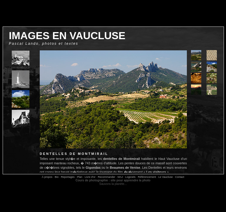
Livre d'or (90, 176)
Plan (79, 176)
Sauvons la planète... (113, 184)
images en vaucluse (67, 35)
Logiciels (130, 176)
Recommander (106, 176)
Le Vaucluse (165, 176)
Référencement (147, 176)
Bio (57, 176)
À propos (47, 176)
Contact (179, 176)
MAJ (120, 176)
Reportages (68, 176)
